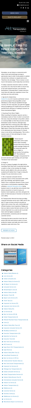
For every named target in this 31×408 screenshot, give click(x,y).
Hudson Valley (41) (9, 309)
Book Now (14, 13)
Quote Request (14, 17)
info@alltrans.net (24, 5)
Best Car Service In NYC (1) (11, 358)
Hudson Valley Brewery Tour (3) (12, 377)
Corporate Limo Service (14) (11, 306)
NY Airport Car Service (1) (11, 284)
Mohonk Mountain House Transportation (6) (16, 320)
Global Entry (4, 99)
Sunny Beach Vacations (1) (11, 355)
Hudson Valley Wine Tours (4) (12, 325)
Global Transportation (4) (11, 317)
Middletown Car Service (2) (11, 396)
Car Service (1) (7, 399)
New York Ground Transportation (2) (14, 363)
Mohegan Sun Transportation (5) (12, 369)
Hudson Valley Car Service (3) (12, 281)
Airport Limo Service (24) (10, 298)
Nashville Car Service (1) (10, 336)
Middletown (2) (8, 388)
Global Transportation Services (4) (13, 374)
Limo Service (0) (8, 276)
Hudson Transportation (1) (11, 385)
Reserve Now (9, 230)
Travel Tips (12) (8, 301)
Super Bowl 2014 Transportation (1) (14, 347)
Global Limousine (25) (10, 279)
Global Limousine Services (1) (12, 372)
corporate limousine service (14, 186)
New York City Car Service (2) (12, 342)
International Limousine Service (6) (13, 380)
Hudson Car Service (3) (10, 383)
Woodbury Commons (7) (10, 331)
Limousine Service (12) (10, 287)
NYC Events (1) (8, 344)
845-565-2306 (25, 2)
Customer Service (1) (9, 391)
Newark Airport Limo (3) (10, 290)
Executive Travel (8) (9, 339)
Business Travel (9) (9, 295)
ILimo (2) (6, 323)
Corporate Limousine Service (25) (13, 328)
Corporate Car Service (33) (11, 303)
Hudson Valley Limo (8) (10, 292)
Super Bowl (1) (8, 350)
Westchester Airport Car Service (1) (13, 402)
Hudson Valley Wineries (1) (11, 273)
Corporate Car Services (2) (11, 366)
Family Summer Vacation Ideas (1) (13, 361)
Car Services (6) (8, 312)
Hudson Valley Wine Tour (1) (11, 353)
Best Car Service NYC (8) (10, 314)
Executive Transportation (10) (12, 333)
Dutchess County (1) (9, 394)
